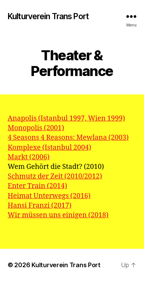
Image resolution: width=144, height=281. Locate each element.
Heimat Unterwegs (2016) (49, 196)
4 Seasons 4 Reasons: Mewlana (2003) (68, 137)
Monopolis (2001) (36, 128)
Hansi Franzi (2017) (39, 205)
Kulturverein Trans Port (48, 16)
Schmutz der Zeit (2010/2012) (55, 176)
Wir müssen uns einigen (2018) (58, 215)
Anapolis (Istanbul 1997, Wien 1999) (66, 118)
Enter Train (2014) (37, 186)
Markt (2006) (29, 157)
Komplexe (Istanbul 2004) (49, 147)
